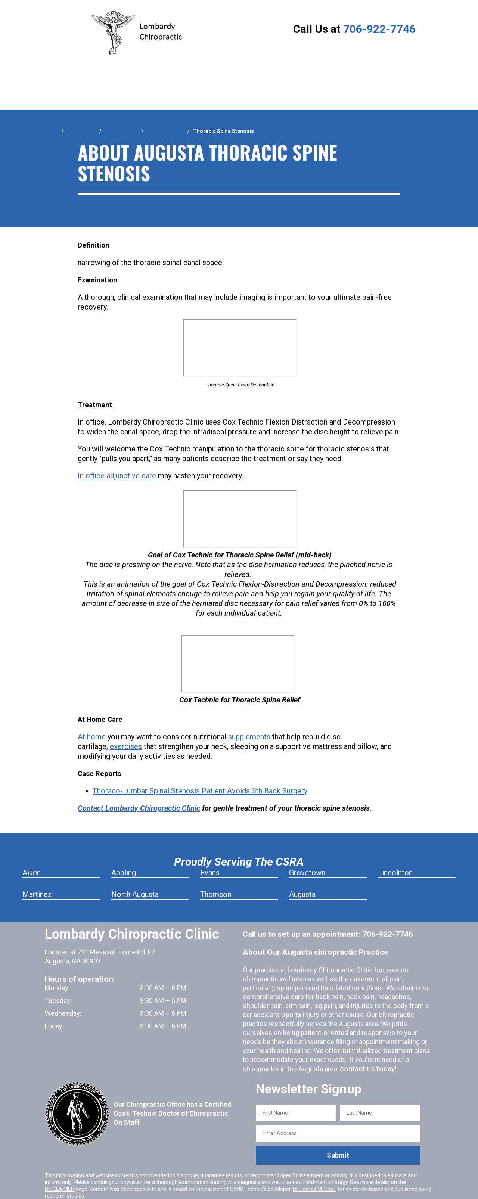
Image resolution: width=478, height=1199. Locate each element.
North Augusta (135, 875)
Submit (338, 1136)
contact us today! (365, 1050)
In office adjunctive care (117, 457)
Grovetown (307, 853)
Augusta (302, 875)
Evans (210, 853)
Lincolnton (395, 853)
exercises (126, 727)
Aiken (31, 853)
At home (92, 718)
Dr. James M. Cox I (314, 1170)
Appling (123, 853)
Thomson (215, 875)
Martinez (37, 875)
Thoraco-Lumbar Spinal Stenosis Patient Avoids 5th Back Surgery (200, 772)
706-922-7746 (379, 28)
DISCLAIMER (59, 1170)
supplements (249, 718)
